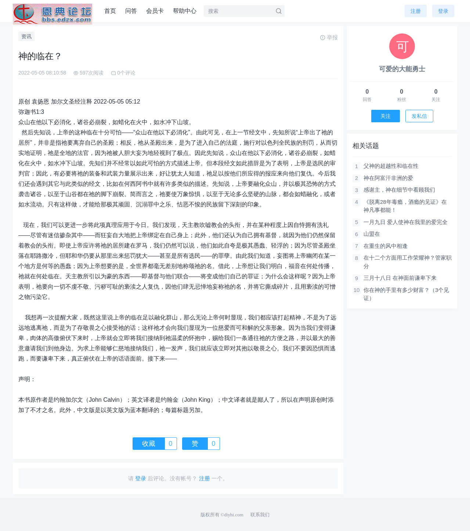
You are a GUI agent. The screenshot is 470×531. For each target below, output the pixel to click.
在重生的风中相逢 (386, 246)
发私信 (419, 116)
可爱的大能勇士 (402, 69)
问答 (131, 11)
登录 (443, 11)
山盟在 (372, 234)
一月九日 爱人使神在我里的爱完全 (406, 222)
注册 (416, 11)
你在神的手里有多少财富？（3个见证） (406, 294)
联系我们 (260, 514)
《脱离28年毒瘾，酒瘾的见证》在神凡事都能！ (405, 206)
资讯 (26, 36)
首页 (110, 11)
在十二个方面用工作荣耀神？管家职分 (408, 261)
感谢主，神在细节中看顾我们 (399, 190)
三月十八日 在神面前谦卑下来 (400, 278)
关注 (385, 116)
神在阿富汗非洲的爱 (388, 178)
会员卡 (155, 11)
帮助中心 (184, 11)
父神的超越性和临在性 (391, 166)
